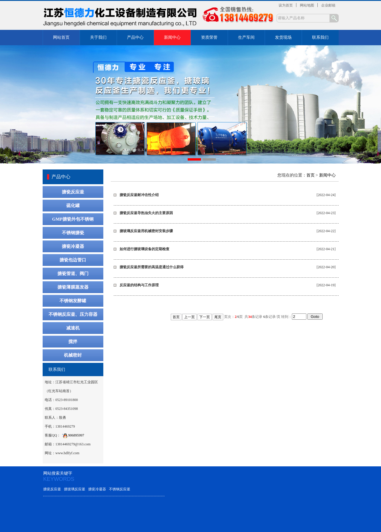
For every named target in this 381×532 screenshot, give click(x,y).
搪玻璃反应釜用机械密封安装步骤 (146, 231)
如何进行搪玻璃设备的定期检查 (144, 249)
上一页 (189, 317)
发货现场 (283, 37)
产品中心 (135, 37)
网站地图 (307, 5)
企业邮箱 (328, 5)
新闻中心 (172, 37)
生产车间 (246, 37)
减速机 (73, 328)
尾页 (217, 317)
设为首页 (286, 5)
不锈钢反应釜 (119, 489)
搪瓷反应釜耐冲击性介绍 (139, 195)
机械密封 (73, 355)
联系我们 (320, 37)
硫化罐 (73, 205)
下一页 (204, 317)
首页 (310, 175)
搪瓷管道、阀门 (73, 273)
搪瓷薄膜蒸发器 (73, 287)
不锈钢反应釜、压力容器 (73, 314)
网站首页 (61, 37)
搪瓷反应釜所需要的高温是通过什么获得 (152, 267)
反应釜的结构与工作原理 (139, 285)
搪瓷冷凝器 (73, 246)
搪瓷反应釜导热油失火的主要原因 (146, 213)
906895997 (72, 435)
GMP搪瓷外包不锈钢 (73, 219)
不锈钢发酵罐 (73, 300)
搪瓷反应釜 (73, 192)
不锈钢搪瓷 (73, 232)
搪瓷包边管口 (73, 260)
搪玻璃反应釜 (74, 489)
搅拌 (72, 341)
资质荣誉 (209, 37)
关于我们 (98, 37)
